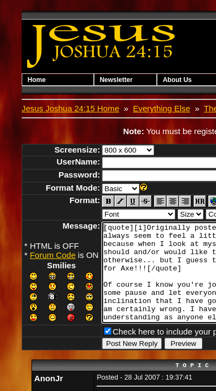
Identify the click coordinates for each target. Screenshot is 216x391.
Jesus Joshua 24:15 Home (70, 108)
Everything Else (161, 108)
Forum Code (52, 255)
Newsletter (122, 80)
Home (37, 80)
